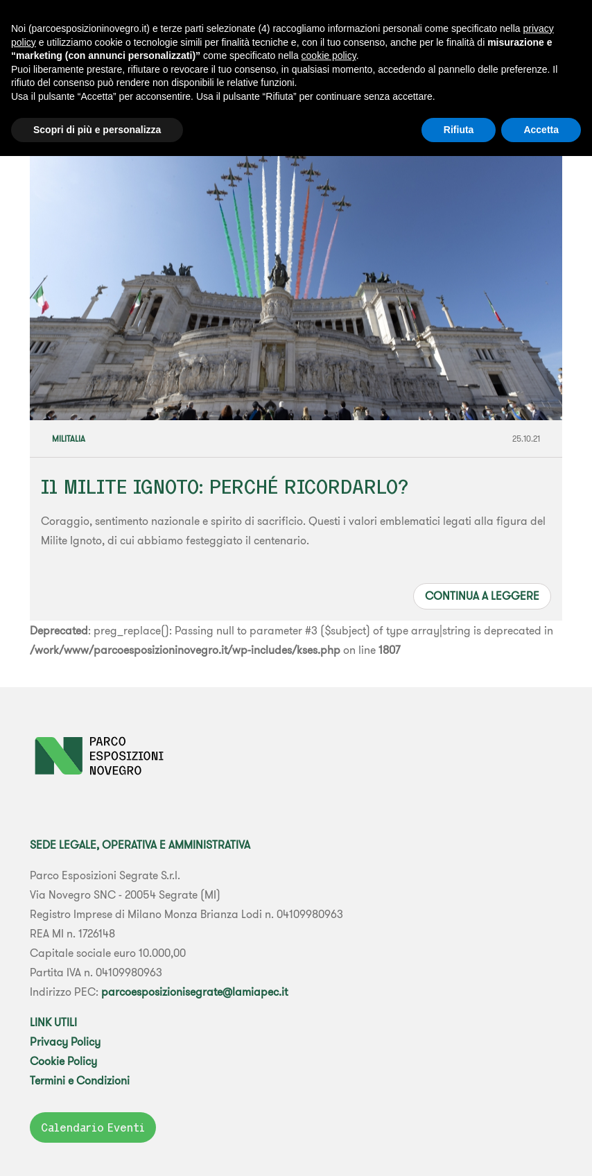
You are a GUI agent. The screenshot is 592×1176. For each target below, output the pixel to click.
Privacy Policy (65, 1041)
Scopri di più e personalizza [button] (97, 129)
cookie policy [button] (329, 55)
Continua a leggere (482, 596)
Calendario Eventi (93, 1127)
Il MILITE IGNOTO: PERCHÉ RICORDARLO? (224, 486)
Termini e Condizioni (80, 1080)
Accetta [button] (541, 129)
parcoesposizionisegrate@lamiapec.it (194, 991)
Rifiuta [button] (459, 129)
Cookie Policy (63, 1061)
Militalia (68, 438)
